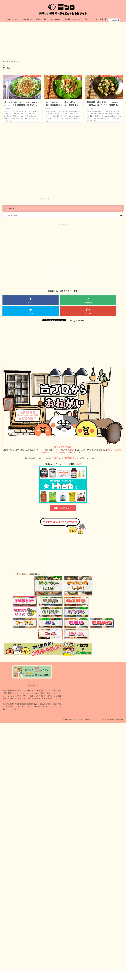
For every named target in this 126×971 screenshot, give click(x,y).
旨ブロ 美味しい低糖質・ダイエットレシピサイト (91, 720)
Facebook (30, 302)
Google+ (88, 313)
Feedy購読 (88, 302)
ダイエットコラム (90, 19)
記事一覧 (103, 19)
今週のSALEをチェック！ (63, 508)
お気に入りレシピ (13, 19)
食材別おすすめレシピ (73, 19)
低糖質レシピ (28, 19)
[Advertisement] (63, 41)
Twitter (30, 313)
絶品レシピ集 (41, 19)
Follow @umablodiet (76, 321)
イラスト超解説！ (55, 19)
